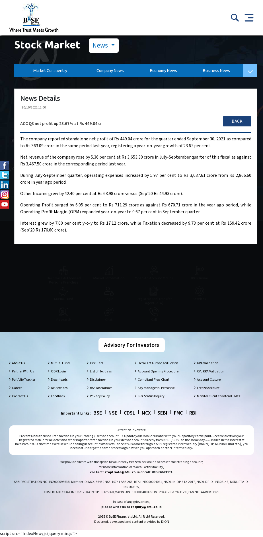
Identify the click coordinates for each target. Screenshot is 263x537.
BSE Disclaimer (101, 388)
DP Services (59, 388)
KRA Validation (207, 363)
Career (17, 388)
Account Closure (209, 379)
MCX (146, 413)
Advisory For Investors (131, 345)
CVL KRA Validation (210, 371)
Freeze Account (208, 388)
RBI (193, 413)
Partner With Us (23, 371)
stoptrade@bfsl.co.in (122, 472)
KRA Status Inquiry (151, 396)
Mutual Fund (60, 363)
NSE (112, 413)
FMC (178, 413)
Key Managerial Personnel (156, 388)
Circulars (96, 363)
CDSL (129, 413)
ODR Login (58, 371)
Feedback (58, 396)
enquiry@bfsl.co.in (146, 507)
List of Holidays (101, 371)
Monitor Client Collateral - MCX (219, 396)
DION (165, 521)
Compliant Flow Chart (153, 379)
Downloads (59, 379)
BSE (97, 413)
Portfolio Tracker (23, 379)
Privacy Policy (100, 396)
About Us (18, 363)
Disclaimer (98, 379)
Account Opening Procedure (158, 371)
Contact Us (20, 396)
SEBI (162, 413)
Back (237, 121)
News (101, 45)
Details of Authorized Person (158, 363)
